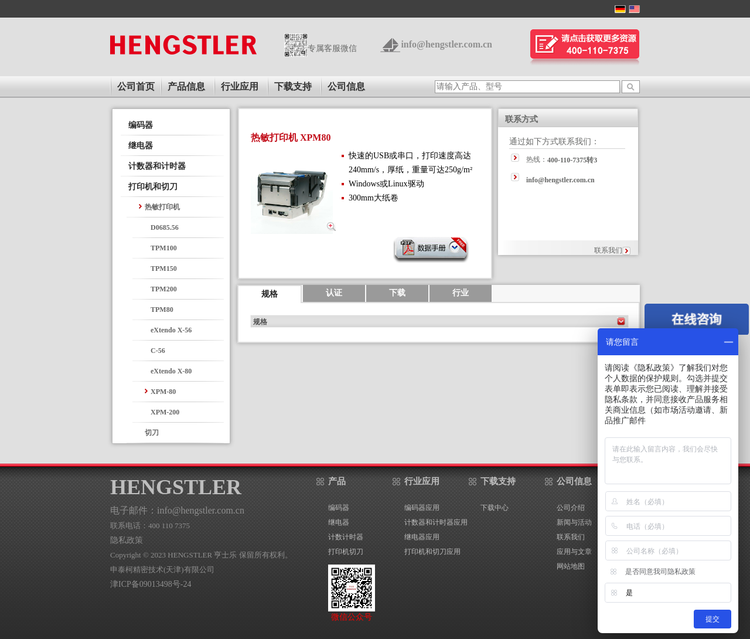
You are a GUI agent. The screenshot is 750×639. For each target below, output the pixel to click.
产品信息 (186, 86)
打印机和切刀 (153, 186)
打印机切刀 (345, 552)
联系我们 (608, 250)
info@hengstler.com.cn (446, 44)
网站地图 (571, 566)
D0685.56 (165, 227)
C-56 (158, 350)
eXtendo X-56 (171, 330)
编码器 (140, 125)
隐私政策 (126, 540)
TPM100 (164, 248)
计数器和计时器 (157, 166)
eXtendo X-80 (171, 371)
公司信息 (346, 86)
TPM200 (164, 289)
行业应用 (239, 86)
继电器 (140, 145)
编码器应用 (421, 508)
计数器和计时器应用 (436, 522)
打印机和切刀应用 (432, 552)
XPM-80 (163, 392)
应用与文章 (574, 552)
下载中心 (494, 508)
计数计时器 (345, 537)
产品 (337, 481)
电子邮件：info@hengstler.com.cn (177, 510)
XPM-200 (165, 412)
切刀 (152, 433)
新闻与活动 (574, 522)
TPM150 (164, 268)
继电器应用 (421, 537)
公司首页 (136, 86)
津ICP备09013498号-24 (150, 584)
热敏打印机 (162, 207)
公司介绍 (571, 508)
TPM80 (162, 309)
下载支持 (293, 86)
